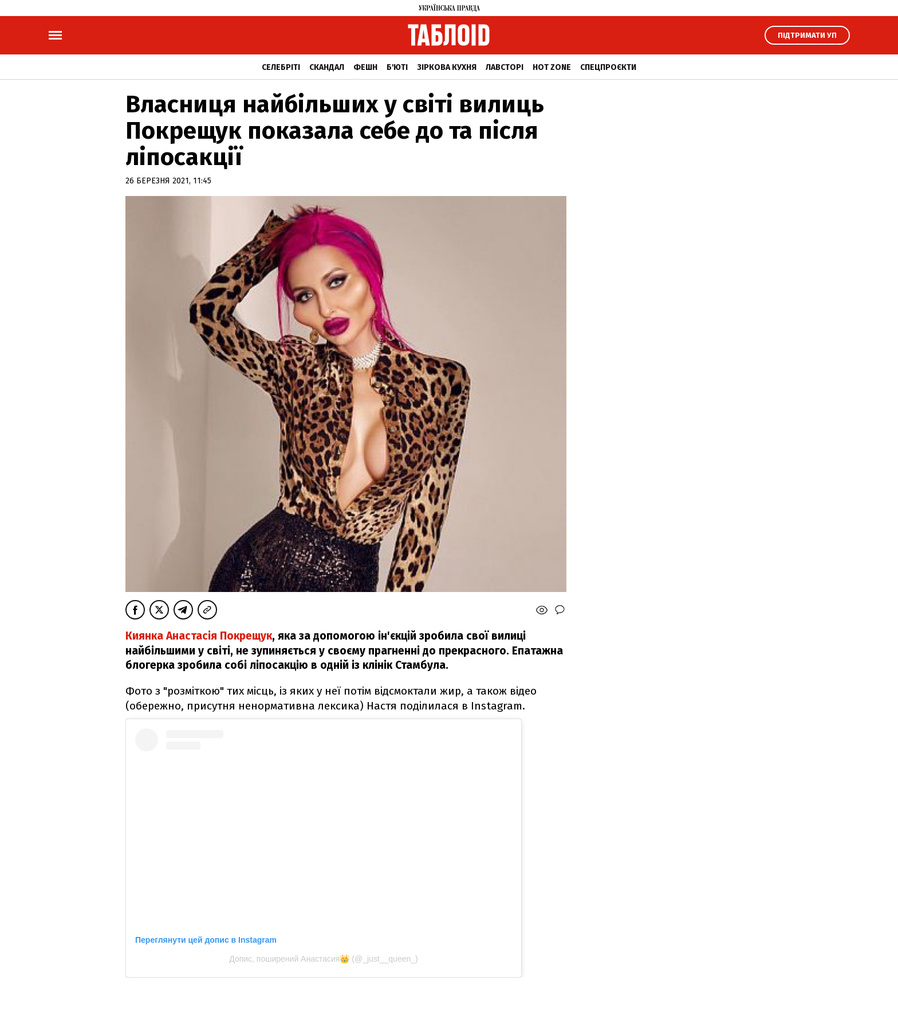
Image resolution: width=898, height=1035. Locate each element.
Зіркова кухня (446, 67)
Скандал (326, 67)
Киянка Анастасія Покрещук (198, 635)
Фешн (365, 67)
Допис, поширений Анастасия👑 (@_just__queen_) (323, 958)
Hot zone (552, 67)
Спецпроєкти (608, 67)
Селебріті (281, 67)
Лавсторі (504, 67)
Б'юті (397, 67)
